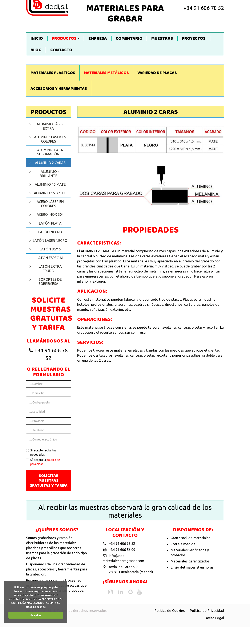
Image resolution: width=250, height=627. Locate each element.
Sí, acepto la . (43, 462)
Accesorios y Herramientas (59, 89)
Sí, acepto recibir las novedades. (41, 452)
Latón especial (50, 258)
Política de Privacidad (207, 610)
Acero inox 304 (50, 214)
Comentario (129, 38)
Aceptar (35, 615)
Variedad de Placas (157, 73)
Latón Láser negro (50, 240)
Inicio (37, 38)
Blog (36, 50)
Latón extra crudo (50, 268)
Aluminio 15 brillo (50, 193)
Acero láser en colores (50, 204)
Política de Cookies (169, 610)
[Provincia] (48, 421)
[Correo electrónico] (48, 439)
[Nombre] (48, 384)
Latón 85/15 (50, 249)
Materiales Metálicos (106, 73)
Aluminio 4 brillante (50, 173)
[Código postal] (48, 402)
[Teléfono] (48, 430)
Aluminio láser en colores (50, 139)
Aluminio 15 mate (50, 184)
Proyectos (194, 38)
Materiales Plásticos (53, 73)
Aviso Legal (215, 618)
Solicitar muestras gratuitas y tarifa (48, 480)
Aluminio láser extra (50, 126)
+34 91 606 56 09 (122, 550)
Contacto (61, 50)
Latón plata (50, 223)
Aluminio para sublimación (50, 152)
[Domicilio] (48, 393)
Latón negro (50, 232)
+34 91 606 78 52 (204, 8)
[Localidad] (48, 411)
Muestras (162, 38)
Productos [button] (66, 38)
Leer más (39, 606)
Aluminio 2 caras (50, 163)
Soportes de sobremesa (50, 281)
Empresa (97, 38)
